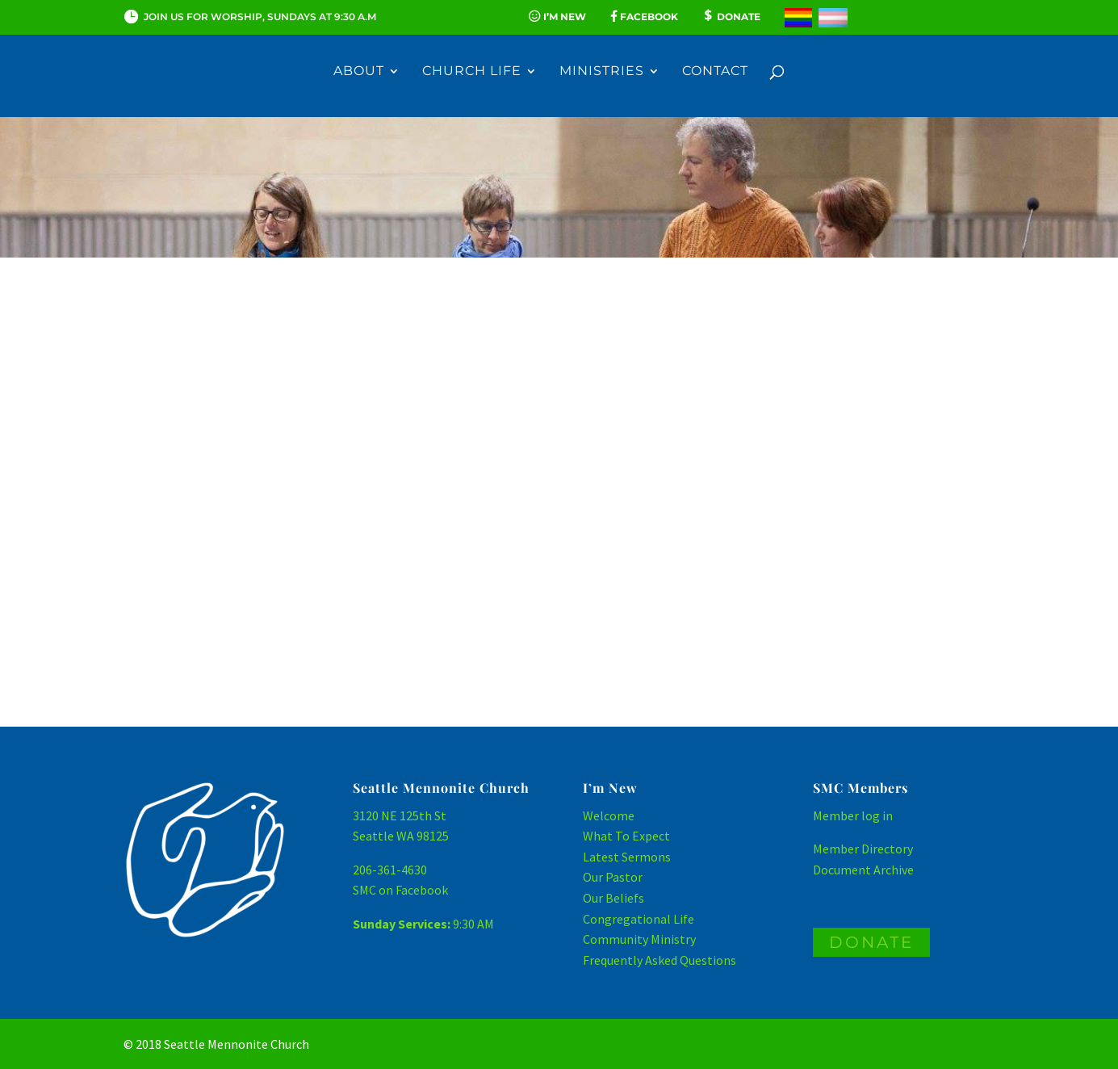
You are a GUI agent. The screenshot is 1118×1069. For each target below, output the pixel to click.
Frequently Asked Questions (659, 960)
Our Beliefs (613, 898)
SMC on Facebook (400, 890)
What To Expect (626, 836)
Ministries (601, 73)
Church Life (471, 73)
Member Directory (863, 849)
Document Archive (863, 869)
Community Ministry (639, 939)
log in (877, 815)
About (358, 73)
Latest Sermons (627, 857)
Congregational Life (638, 919)
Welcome (608, 815)
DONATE (871, 942)
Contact (715, 73)
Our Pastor (613, 877)
